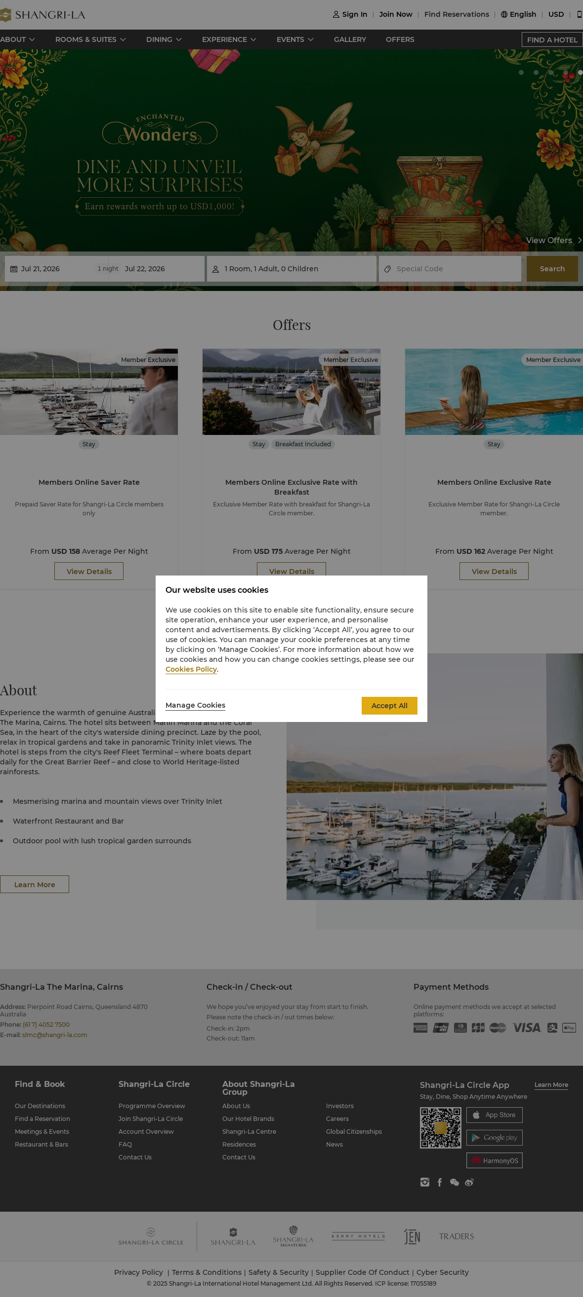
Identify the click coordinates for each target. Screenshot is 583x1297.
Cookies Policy (191, 669)
